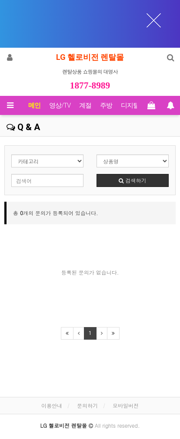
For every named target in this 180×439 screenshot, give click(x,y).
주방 (106, 105)
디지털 (130, 105)
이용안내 (51, 405)
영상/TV (59, 105)
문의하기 (87, 405)
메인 (34, 105)
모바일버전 (126, 405)
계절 (85, 105)
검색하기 (132, 180)
